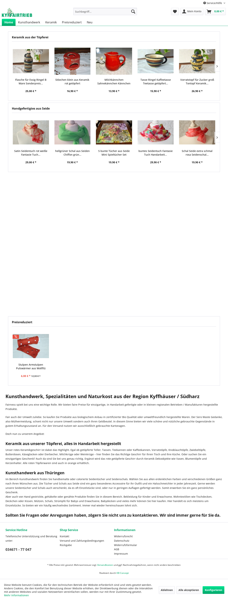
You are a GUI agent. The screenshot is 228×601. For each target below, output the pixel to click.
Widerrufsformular (125, 545)
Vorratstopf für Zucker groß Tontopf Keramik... (197, 81)
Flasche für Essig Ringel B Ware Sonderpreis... (30, 81)
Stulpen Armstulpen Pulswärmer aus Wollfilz (31, 366)
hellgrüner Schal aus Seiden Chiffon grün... (72, 152)
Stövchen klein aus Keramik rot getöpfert (72, 81)
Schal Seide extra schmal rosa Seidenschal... (197, 152)
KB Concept (123, 573)
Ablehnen (167, 590)
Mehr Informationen (16, 595)
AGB (116, 549)
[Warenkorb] (215, 11)
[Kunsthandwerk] (29, 22)
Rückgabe (66, 545)
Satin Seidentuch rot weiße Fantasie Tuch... (30, 152)
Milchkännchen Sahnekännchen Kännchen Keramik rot (113, 81)
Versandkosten (105, 564)
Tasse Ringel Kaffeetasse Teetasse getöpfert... (155, 81)
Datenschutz (121, 540)
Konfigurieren (213, 590)
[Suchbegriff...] (105, 11)
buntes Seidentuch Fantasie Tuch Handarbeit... (155, 152)
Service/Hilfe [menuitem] (213, 3)
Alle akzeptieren (188, 590)
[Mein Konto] (191, 11)
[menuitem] (105, 11)
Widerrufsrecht (123, 536)
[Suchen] (133, 11)
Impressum (121, 553)
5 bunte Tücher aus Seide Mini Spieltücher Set (114, 152)
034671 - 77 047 (18, 549)
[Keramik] (51, 22)
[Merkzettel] (175, 11)
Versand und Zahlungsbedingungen (82, 540)
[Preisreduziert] (71, 22)
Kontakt (64, 536)
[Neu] (89, 22)
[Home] (9, 22)
